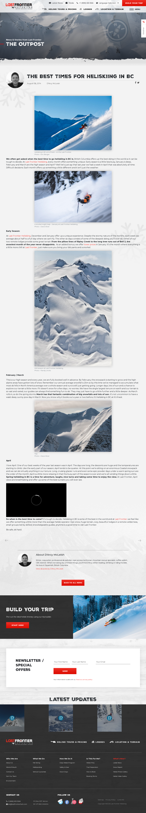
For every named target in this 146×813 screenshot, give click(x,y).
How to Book (90, 771)
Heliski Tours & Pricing (62, 9)
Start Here (18, 625)
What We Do (39, 758)
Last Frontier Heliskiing (36, 162)
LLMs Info (120, 800)
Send (65, 671)
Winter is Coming (7, 541)
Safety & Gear (64, 767)
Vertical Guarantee (39, 771)
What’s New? (119, 758)
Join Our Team (11, 776)
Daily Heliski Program (67, 762)
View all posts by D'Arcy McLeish (49, 569)
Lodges (88, 9)
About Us (9, 762)
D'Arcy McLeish (53, 83)
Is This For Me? (93, 758)
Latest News (56, 3)
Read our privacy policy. (84, 679)
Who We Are (12, 758)
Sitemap (101, 800)
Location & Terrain (112, 9)
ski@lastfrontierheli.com (16, 804)
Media (70, 3)
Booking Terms (91, 776)
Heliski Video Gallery (120, 776)
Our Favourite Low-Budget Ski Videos (140, 541)
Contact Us (10, 771)
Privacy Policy (110, 800)
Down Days (64, 771)
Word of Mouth (11, 767)
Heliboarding (37, 767)
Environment (11, 780)
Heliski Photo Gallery (120, 771)
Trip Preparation (92, 767)
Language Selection (107, 3)
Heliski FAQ (90, 762)
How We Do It (66, 758)
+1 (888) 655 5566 (85, 3)
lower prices (90, 244)
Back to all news (73, 583)
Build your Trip (134, 3)
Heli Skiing (36, 762)
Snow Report (117, 767)
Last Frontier (31, 247)
